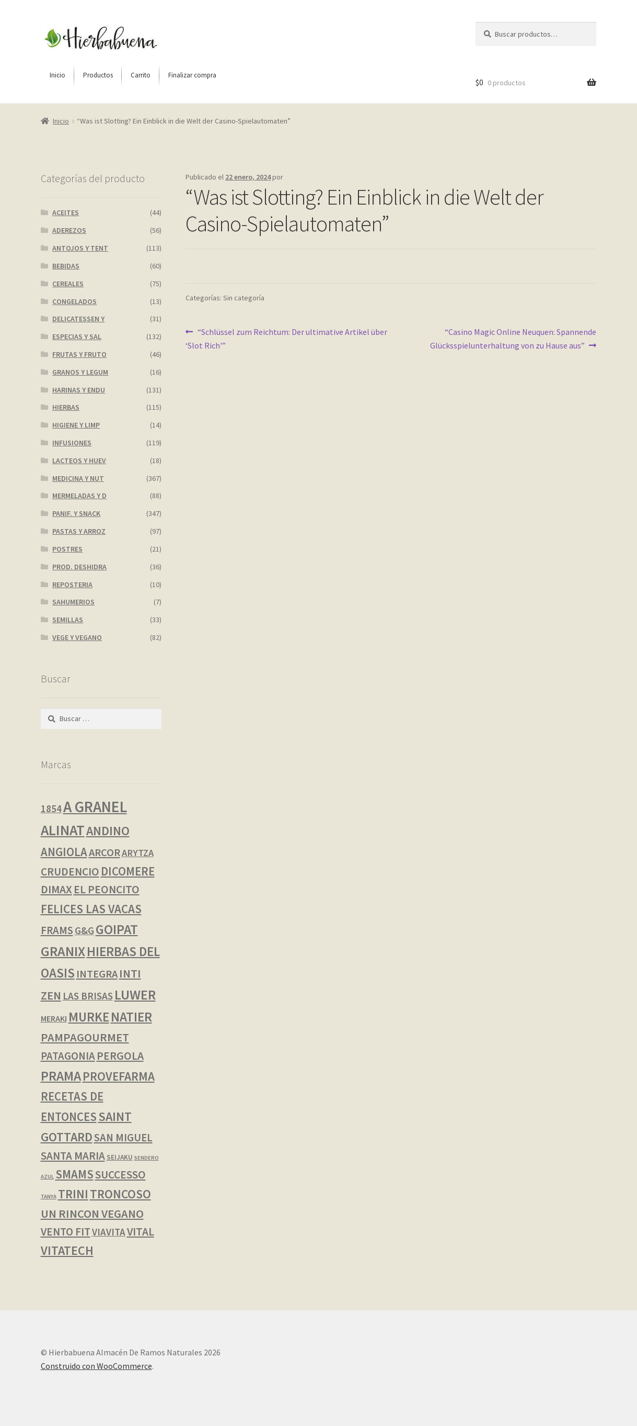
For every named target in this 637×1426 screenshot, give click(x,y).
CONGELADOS (74, 301)
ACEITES (65, 212)
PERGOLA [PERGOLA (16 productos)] (120, 1056)
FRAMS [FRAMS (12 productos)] (57, 930)
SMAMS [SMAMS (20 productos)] (74, 1174)
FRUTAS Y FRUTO (79, 354)
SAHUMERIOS (73, 602)
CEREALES (68, 283)
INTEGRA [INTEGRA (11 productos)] (97, 974)
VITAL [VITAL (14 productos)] (140, 1232)
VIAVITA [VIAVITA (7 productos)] (108, 1232)
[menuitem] (57, 75)
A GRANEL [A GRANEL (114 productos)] (95, 806)
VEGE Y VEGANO (77, 637)
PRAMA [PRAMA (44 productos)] (61, 1076)
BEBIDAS (65, 266)
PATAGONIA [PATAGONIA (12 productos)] (68, 1056)
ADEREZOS (69, 230)
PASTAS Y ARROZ (79, 531)
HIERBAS (65, 407)
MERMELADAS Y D (79, 495)
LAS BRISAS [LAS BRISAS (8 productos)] (88, 996)
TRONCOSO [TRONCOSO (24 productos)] (120, 1194)
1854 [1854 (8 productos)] (51, 808)
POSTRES (67, 549)
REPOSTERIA (72, 584)
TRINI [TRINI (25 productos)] (73, 1194)
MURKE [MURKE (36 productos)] (88, 1017)
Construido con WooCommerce (96, 1366)
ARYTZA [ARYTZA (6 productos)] (138, 853)
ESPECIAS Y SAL (76, 336)
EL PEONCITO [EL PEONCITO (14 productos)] (107, 889)
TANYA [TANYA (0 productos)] (48, 1196)
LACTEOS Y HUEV (79, 460)
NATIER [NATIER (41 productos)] (131, 1016)
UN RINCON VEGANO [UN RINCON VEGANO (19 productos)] (92, 1213)
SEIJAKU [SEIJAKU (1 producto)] (120, 1157)
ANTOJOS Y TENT (80, 248)
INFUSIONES (71, 442)
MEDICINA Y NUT (78, 478)
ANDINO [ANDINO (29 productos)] (108, 831)
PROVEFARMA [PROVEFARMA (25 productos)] (119, 1076)
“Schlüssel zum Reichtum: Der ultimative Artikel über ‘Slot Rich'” (286, 338)
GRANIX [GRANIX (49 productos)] (63, 951)
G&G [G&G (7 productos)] (84, 930)
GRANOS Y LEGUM (80, 372)
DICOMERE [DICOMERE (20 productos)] (128, 871)
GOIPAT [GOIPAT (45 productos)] (117, 929)
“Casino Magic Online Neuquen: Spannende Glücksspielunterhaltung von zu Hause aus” (513, 338)
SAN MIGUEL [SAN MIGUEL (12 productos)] (123, 1137)
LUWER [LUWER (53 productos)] (135, 994)
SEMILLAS (67, 619)
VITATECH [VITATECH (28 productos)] (67, 1250)
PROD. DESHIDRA (79, 566)
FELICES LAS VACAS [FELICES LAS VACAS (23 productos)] (91, 908)
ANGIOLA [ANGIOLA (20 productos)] (64, 852)
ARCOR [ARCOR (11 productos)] (104, 852)
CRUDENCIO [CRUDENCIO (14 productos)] (70, 871)
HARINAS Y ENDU (78, 390)
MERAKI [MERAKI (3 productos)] (54, 1018)
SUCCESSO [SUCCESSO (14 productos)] (120, 1174)
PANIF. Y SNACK (76, 513)
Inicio (61, 121)
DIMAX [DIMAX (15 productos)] (56, 889)
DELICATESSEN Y (78, 318)
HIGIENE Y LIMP (76, 425)
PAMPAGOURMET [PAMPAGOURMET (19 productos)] (85, 1037)
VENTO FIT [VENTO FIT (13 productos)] (65, 1232)
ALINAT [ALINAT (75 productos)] (63, 830)
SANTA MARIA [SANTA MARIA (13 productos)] (73, 1156)
